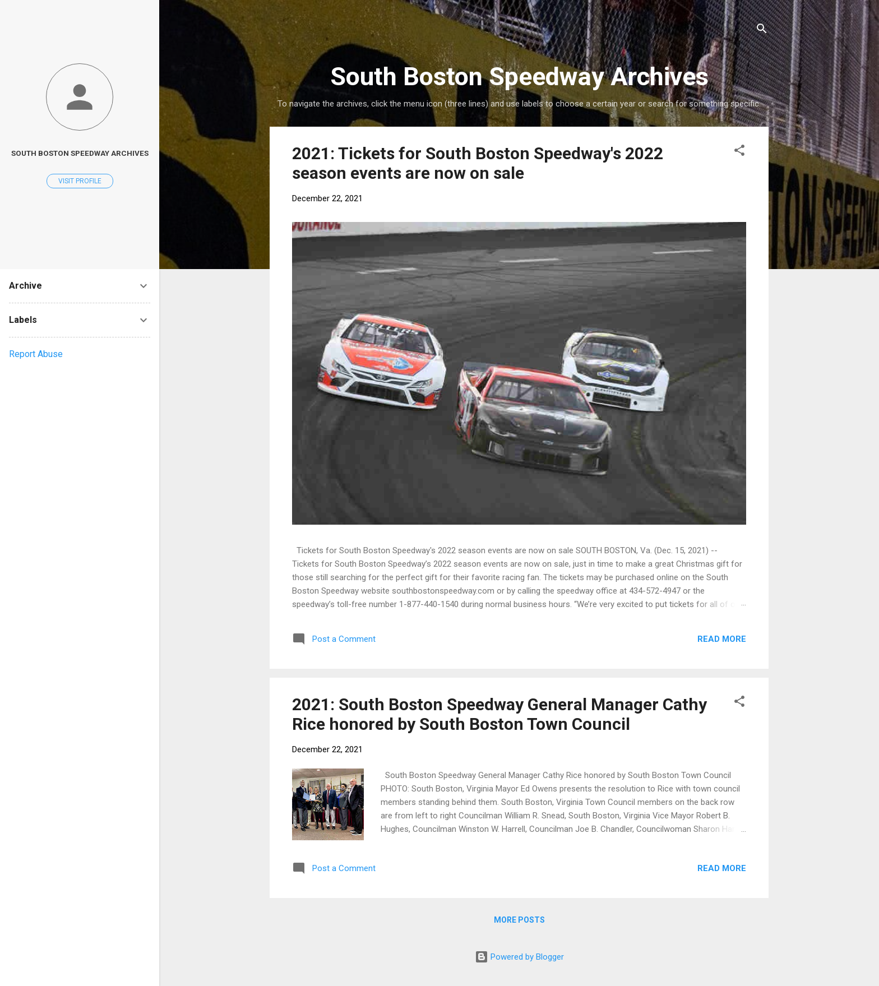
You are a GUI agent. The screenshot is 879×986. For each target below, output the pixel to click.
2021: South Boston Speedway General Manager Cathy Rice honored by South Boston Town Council (499, 714)
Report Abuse (36, 354)
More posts (519, 919)
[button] (739, 152)
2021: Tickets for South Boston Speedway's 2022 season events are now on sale (477, 163)
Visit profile (79, 181)
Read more (721, 639)
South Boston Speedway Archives (80, 153)
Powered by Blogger (519, 957)
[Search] (762, 30)
